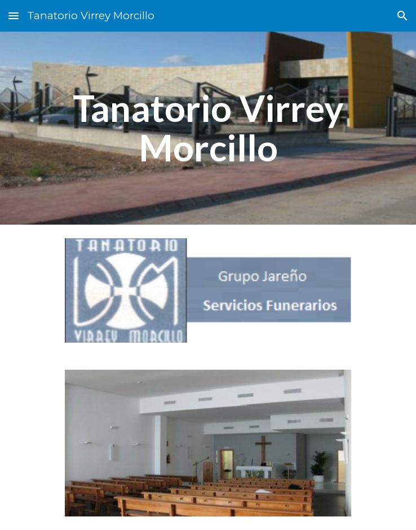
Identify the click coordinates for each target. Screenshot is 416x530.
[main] (208, 128)
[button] (13, 15)
